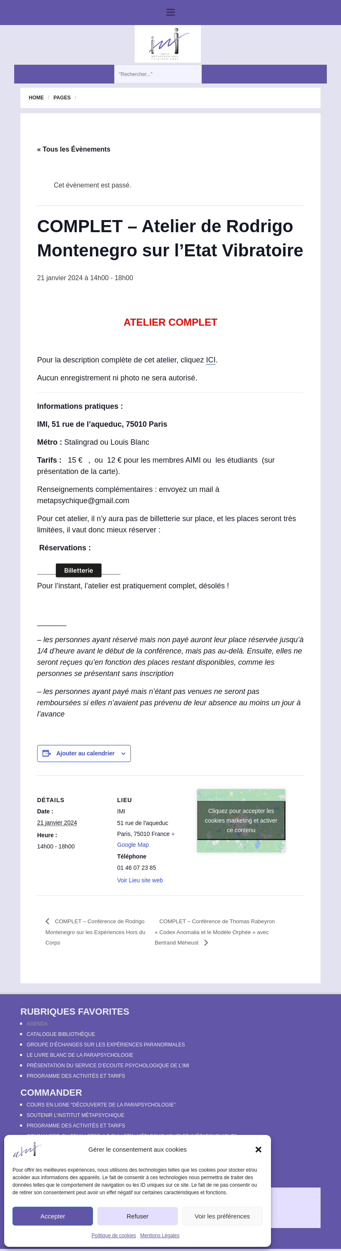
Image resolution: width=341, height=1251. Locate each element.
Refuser (138, 1216)
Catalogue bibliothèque (61, 1035)
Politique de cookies (114, 1235)
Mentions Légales (159, 1235)
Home (36, 98)
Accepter (52, 1216)
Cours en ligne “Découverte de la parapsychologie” (101, 1106)
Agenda (37, 1025)
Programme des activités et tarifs (76, 1077)
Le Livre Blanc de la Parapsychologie (80, 1056)
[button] (258, 1149)
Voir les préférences (222, 1216)
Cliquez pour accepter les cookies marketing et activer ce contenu (241, 820)
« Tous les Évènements (73, 149)
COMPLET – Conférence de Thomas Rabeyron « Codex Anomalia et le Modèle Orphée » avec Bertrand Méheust (216, 932)
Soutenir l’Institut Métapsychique (75, 1116)
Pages (61, 98)
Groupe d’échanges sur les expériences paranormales (106, 1046)
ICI (211, 360)
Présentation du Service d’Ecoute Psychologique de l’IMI (108, 1067)
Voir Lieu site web (140, 880)
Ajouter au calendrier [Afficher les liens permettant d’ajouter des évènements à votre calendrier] (85, 753)
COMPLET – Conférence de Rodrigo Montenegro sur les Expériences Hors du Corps (91, 932)
